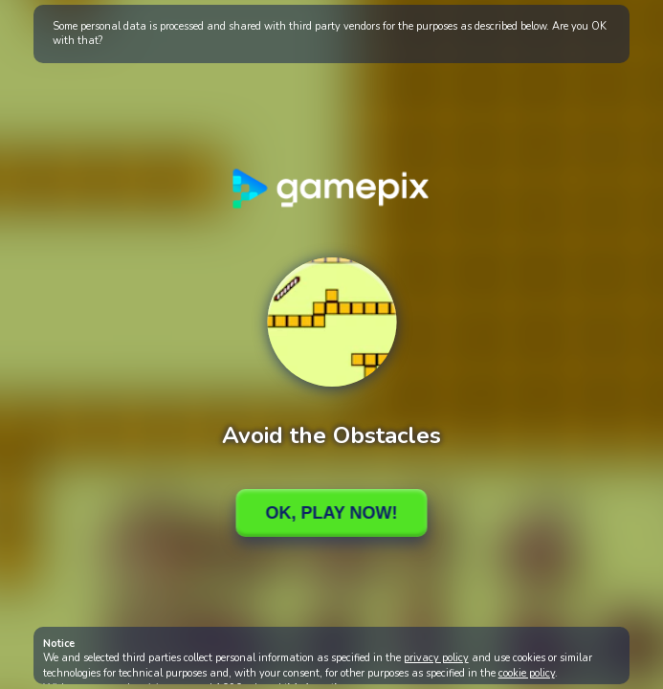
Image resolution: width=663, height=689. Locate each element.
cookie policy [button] (526, 673)
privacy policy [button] (436, 658)
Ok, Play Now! (331, 512)
